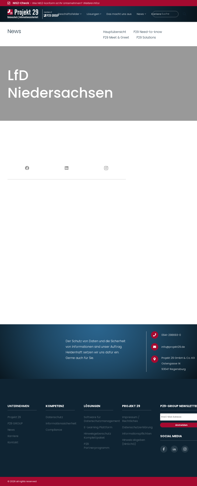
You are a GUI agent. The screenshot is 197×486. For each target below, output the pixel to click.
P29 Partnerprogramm (96, 446)
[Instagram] (106, 168)
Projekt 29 (14, 417)
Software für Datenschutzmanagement (102, 419)
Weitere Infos (91, 3)
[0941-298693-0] (156, 335)
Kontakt (13, 442)
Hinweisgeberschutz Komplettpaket (97, 435)
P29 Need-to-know (147, 32)
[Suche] (165, 14)
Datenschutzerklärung (137, 427)
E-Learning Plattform (98, 427)
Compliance (54, 430)
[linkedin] (174, 449)
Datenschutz (54, 417)
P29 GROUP (15, 423)
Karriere (13, 436)
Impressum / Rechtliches (130, 419)
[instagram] (184, 449)
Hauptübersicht (114, 32)
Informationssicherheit (61, 423)
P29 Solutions (146, 37)
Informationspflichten (137, 434)
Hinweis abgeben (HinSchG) (133, 442)
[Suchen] (185, 14)
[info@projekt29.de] (156, 347)
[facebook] (163, 449)
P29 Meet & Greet (116, 37)
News (11, 430)
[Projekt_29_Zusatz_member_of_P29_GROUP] (50, 14)
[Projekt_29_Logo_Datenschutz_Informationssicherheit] (23, 14)
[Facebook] (27, 168)
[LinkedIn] (66, 168)
